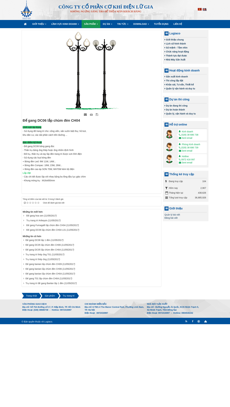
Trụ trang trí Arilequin (36, 303)
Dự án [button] (107, 25)
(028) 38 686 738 (188, 134)
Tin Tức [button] (122, 25)
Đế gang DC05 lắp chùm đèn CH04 (43, 332)
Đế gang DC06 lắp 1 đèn (38, 323)
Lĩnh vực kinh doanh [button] (65, 25)
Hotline (185, 156)
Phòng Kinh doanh (191, 144)
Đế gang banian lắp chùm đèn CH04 (44, 356)
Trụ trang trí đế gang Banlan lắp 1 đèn (45, 366)
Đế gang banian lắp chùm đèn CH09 (44, 347)
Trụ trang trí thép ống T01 (38, 337)
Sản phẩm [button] (91, 25)
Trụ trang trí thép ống (36, 342)
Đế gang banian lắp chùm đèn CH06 (44, 352)
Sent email (185, 138)
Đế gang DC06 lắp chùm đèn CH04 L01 (46, 313)
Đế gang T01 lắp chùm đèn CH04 (42, 361)
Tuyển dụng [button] (161, 24)
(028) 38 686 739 (188, 147)
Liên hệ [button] (177, 24)
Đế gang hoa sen (34, 298)
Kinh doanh (187, 131)
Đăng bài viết (171, 218)
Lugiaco (48, 404)
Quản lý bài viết (172, 214)
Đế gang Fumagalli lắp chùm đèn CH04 (46, 308)
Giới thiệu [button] (39, 25)
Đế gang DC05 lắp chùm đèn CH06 (43, 328)
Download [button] (141, 25)
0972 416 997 (187, 159)
